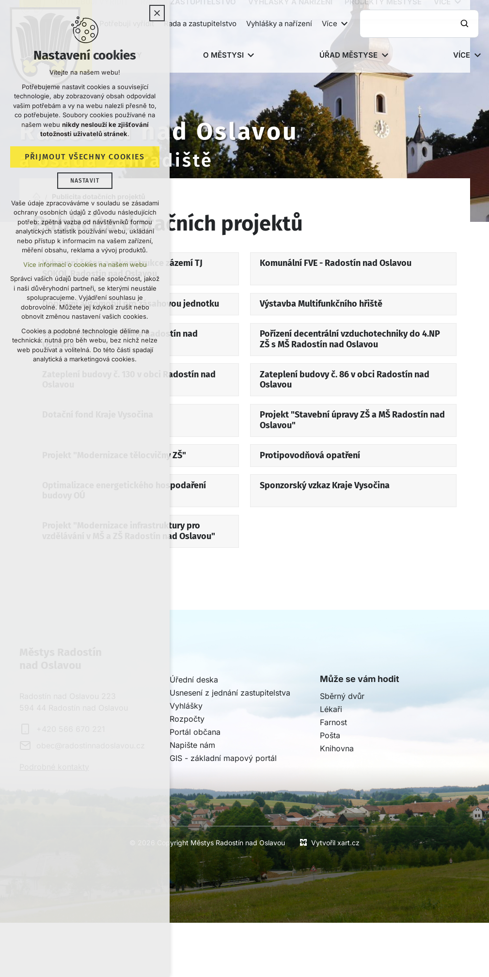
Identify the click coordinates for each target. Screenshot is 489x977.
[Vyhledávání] (465, 23)
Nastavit (85, 181)
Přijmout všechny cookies (84, 157)
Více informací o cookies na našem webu (85, 265)
